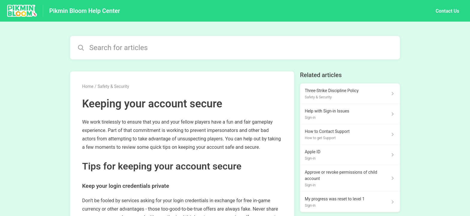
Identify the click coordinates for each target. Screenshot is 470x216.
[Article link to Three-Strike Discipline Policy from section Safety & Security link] (350, 93)
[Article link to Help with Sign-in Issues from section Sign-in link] (350, 114)
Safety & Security (113, 86)
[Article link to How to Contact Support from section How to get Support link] (350, 134)
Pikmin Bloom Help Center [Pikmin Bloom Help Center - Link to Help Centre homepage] (84, 10)
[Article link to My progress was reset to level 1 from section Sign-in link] (350, 202)
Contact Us (447, 11)
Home (88, 86)
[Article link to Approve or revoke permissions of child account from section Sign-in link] (350, 178)
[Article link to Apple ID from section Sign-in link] (350, 155)
